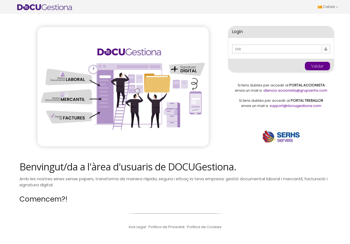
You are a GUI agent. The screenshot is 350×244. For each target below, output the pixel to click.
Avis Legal (138, 227)
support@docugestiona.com (295, 105)
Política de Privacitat (166, 227)
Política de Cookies (204, 227)
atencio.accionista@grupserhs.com (295, 90)
